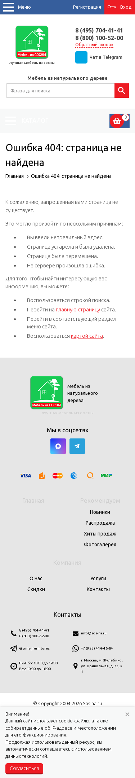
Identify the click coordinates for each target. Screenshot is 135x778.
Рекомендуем (100, 500)
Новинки (100, 512)
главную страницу (78, 309)
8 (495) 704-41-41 (99, 30)
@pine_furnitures (34, 648)
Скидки (36, 589)
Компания (67, 562)
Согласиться (24, 768)
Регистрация (87, 6)
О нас (36, 578)
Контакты (98, 589)
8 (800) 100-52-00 (99, 38)
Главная (33, 500)
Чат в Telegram (106, 57)
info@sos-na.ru (94, 633)
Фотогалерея (100, 544)
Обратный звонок (94, 44)
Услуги (98, 578)
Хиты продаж (100, 534)
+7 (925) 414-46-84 (97, 648)
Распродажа (100, 523)
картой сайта (87, 336)
